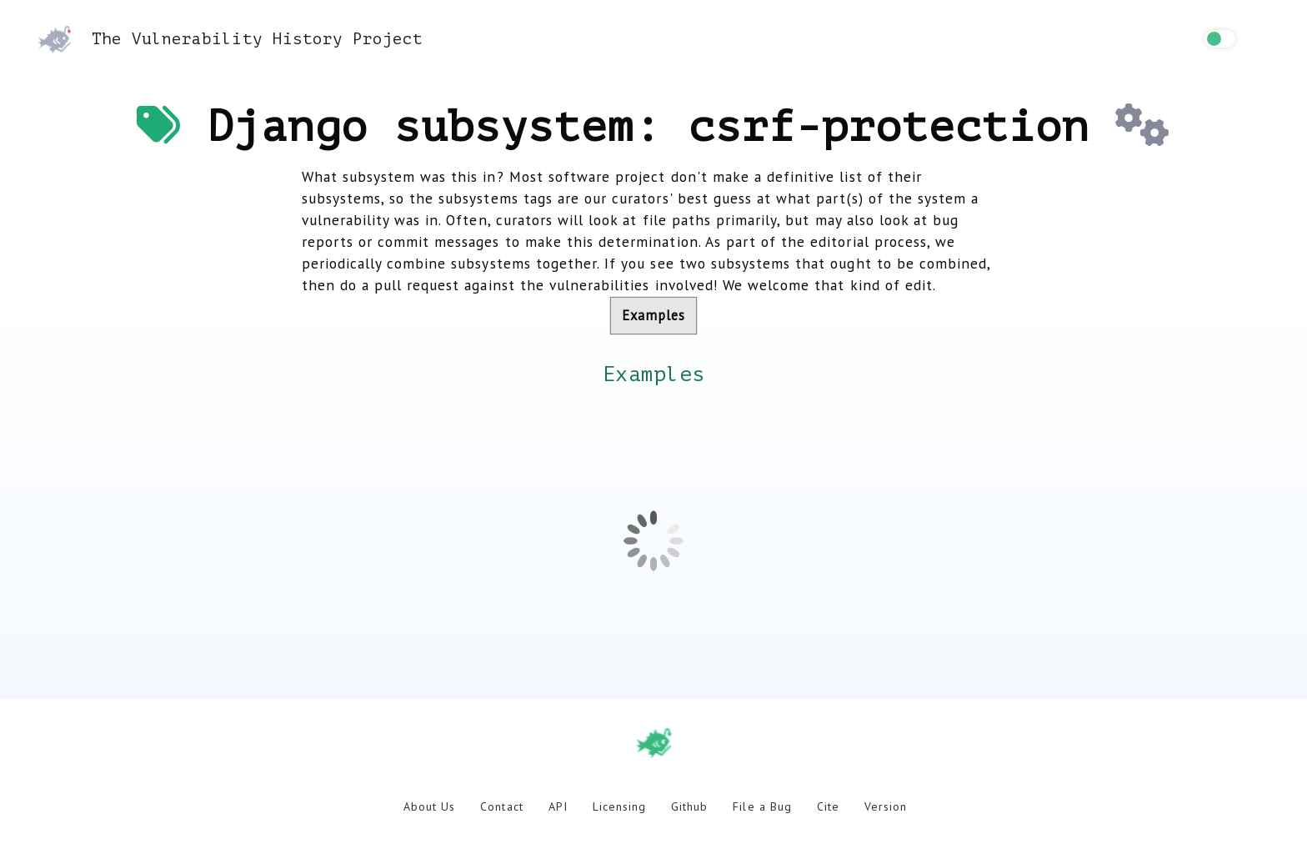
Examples (653, 315)
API (558, 806)
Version (885, 806)
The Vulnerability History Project (230, 39)
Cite (828, 806)
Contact (501, 806)
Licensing (619, 806)
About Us (429, 806)
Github (689, 806)
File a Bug (762, 806)
